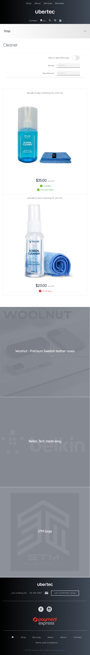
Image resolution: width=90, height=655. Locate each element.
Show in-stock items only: (58, 58)
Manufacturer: (48, 73)
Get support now (65, 593)
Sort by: (51, 65)
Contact (33, 20)
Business (59, 3)
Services (48, 3)
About (37, 3)
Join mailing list (19, 592)
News (50, 637)
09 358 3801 (35, 592)
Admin (62, 650)
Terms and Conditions (46, 642)
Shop (28, 3)
